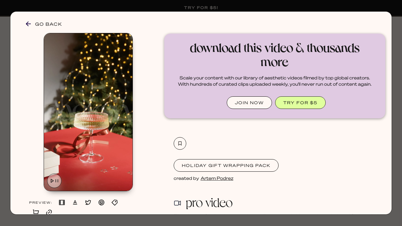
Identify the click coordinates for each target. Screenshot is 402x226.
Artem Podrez (217, 178)
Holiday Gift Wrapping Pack (226, 165)
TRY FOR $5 (300, 102)
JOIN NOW (249, 102)
